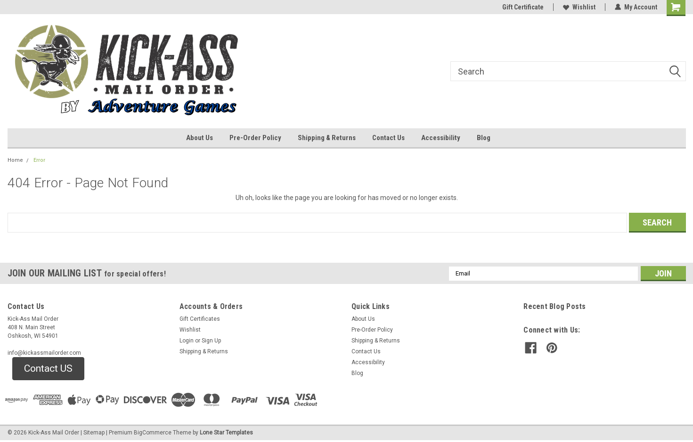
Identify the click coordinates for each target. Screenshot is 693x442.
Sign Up (211, 340)
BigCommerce (152, 432)
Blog (483, 137)
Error (39, 160)
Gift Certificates (199, 319)
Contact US (48, 368)
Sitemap (94, 432)
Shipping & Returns (327, 137)
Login (186, 340)
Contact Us (388, 137)
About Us (199, 137)
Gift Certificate (523, 7)
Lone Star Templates (226, 432)
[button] (48, 369)
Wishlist (579, 7)
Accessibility (440, 137)
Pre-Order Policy (255, 137)
